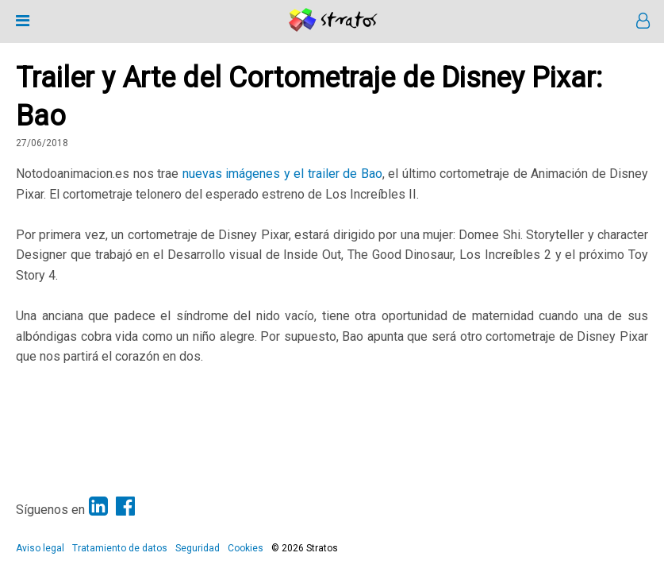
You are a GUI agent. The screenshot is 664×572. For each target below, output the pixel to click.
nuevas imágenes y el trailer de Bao (282, 173)
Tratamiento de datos (119, 548)
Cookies (245, 548)
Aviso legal (40, 548)
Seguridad (197, 548)
